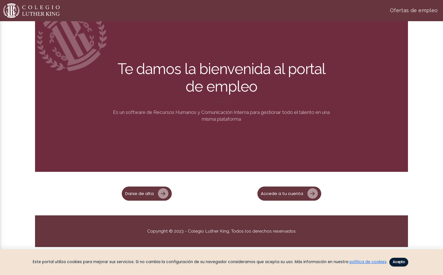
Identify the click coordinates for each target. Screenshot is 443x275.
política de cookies (367, 262)
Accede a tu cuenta (289, 193)
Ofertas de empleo (414, 10)
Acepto (399, 261)
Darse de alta (146, 193)
